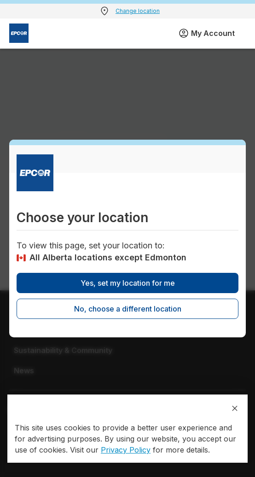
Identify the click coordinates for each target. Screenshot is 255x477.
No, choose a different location (127, 308)
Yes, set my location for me (128, 283)
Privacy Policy (126, 449)
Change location (138, 10)
